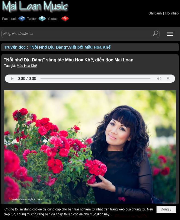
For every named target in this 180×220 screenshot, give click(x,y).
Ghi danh (155, 13)
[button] (170, 33)
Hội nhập (172, 13)
